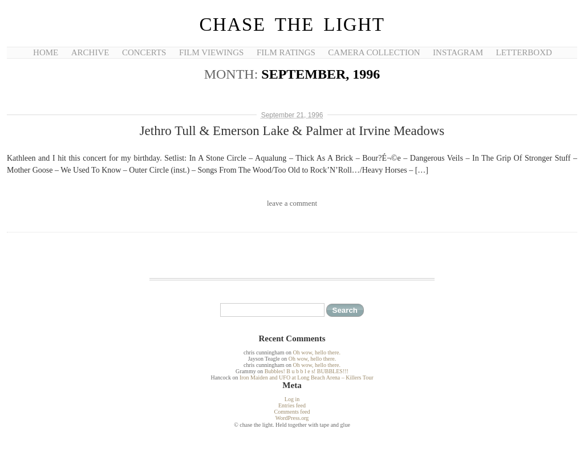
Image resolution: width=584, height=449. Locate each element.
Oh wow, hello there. (316, 352)
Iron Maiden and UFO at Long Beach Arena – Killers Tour (307, 377)
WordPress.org (292, 418)
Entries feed (292, 405)
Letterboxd (524, 52)
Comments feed (292, 412)
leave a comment (292, 203)
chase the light (291, 24)
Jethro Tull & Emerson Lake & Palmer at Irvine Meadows (292, 131)
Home (45, 52)
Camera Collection (374, 52)
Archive (90, 52)
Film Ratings (286, 52)
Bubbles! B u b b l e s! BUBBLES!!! (306, 371)
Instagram (458, 52)
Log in (292, 399)
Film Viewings (211, 52)
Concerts (144, 52)
